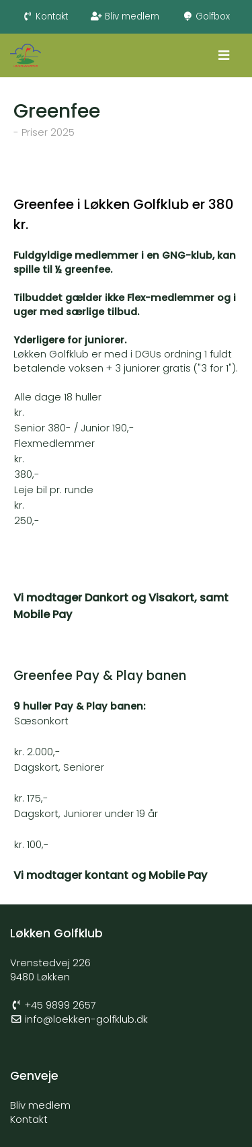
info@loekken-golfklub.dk (86, 1019)
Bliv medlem (125, 16)
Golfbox (206, 16)
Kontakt (45, 16)
